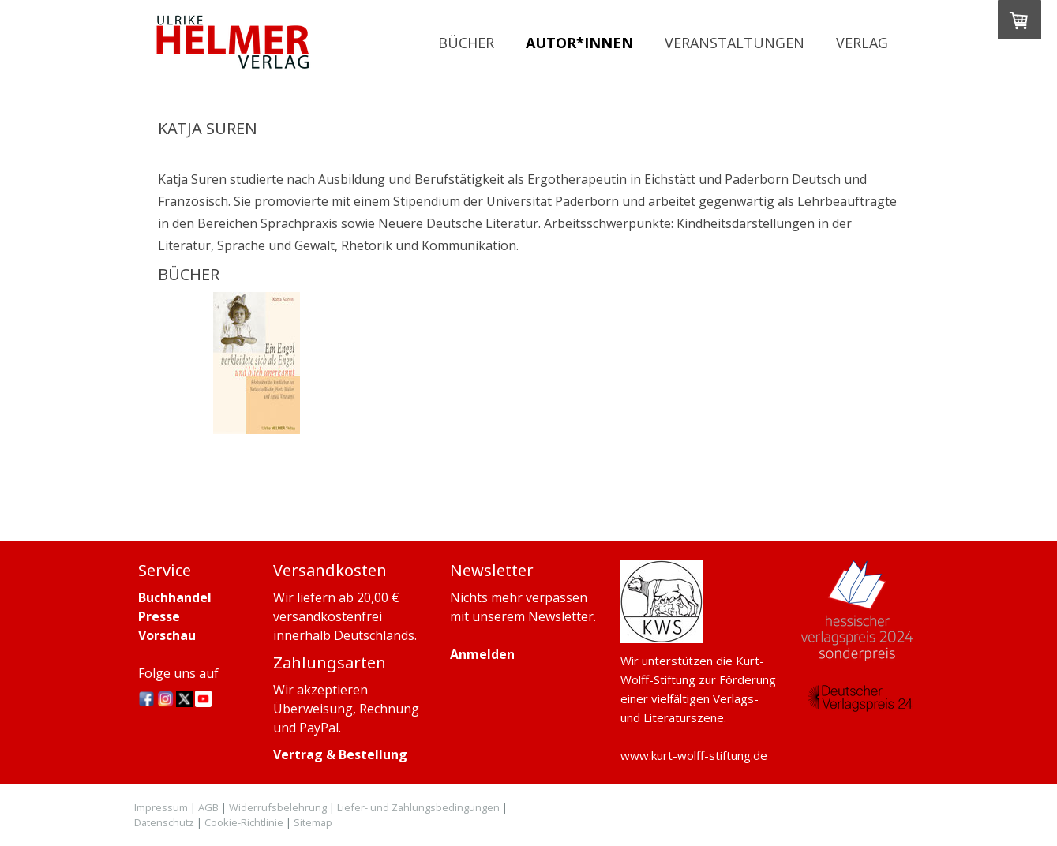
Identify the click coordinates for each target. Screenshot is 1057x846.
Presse (159, 616)
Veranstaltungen (734, 42)
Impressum (161, 807)
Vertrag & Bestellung (340, 754)
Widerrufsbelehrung (278, 807)
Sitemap (313, 822)
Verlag (862, 42)
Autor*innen (579, 42)
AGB (208, 807)
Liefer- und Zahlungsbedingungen (418, 807)
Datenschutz (164, 822)
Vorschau (167, 635)
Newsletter (561, 616)
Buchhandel (175, 597)
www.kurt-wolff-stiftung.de (693, 755)
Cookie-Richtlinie (243, 822)
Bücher (466, 42)
